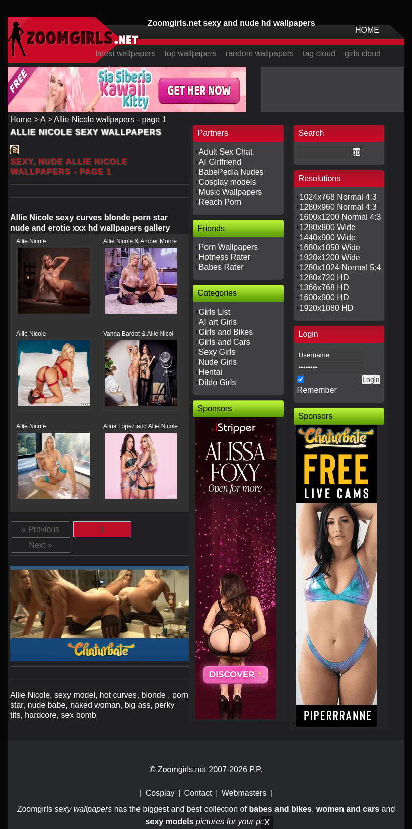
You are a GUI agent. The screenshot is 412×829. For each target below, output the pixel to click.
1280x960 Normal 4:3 (338, 207)
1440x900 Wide (328, 237)
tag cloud (319, 53)
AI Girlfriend (220, 162)
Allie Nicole (31, 241)
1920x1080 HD (327, 308)
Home (21, 119)
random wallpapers (260, 53)
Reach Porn (220, 202)
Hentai (210, 372)
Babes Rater (221, 267)
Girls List (214, 312)
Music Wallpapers (230, 192)
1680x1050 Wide (330, 247)
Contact (198, 793)
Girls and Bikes (226, 332)
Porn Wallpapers (228, 247)
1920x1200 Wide (330, 257)
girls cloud (363, 53)
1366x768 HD (324, 287)
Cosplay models (227, 182)
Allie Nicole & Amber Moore (140, 241)
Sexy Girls (217, 352)
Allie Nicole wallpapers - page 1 (110, 119)
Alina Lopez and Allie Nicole (140, 426)
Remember (317, 390)
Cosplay (160, 793)
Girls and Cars (224, 342)
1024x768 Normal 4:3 (338, 197)
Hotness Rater (224, 257)
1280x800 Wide (328, 227)
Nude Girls (218, 362)
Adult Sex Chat (226, 151)
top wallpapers (191, 53)
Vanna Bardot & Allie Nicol (138, 333)
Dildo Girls (217, 382)
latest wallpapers (125, 53)
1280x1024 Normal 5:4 (340, 267)
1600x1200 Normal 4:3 (340, 217)
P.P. (255, 769)
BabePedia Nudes (231, 172)
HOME (367, 30)
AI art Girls (218, 322)
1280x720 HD (324, 277)
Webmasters (244, 793)
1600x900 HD (324, 297)
